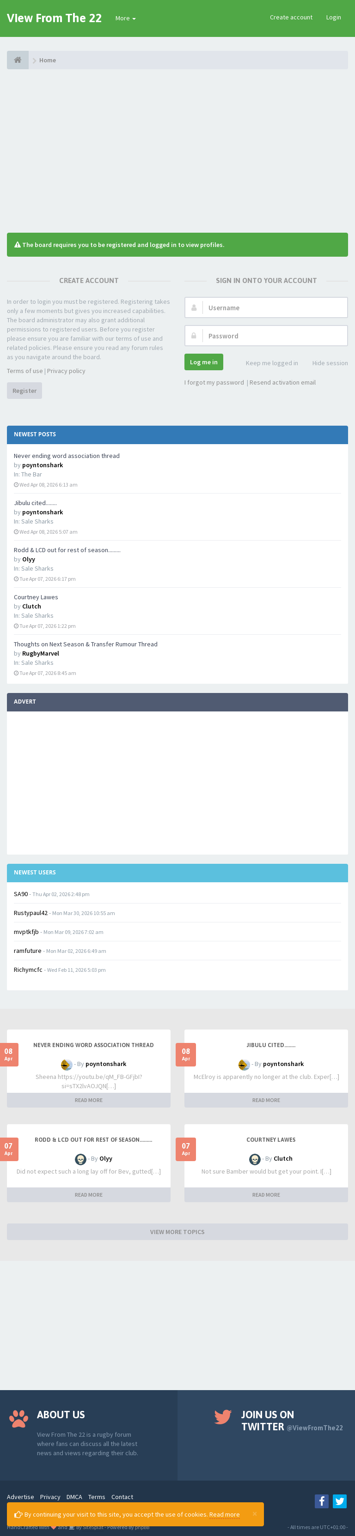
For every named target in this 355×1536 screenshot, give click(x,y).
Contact (122, 1497)
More (126, 18)
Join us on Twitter (292, 1421)
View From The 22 (54, 18)
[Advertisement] (177, 150)
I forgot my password (214, 382)
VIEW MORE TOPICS (177, 1232)
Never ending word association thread (67, 456)
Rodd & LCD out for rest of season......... (67, 550)
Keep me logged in (267, 363)
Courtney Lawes (36, 597)
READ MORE (89, 1099)
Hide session (325, 363)
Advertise (20, 1497)
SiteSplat (93, 1527)
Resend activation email (283, 382)
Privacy (50, 1497)
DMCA (74, 1497)
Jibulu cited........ (35, 503)
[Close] (254, 1513)
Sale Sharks (37, 521)
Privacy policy (66, 371)
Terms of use (25, 371)
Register (24, 390)
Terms (96, 1497)
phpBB (142, 1527)
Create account (291, 17)
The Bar (31, 474)
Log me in (204, 362)
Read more (224, 1514)
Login (333, 17)
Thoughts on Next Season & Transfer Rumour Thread (86, 644)
